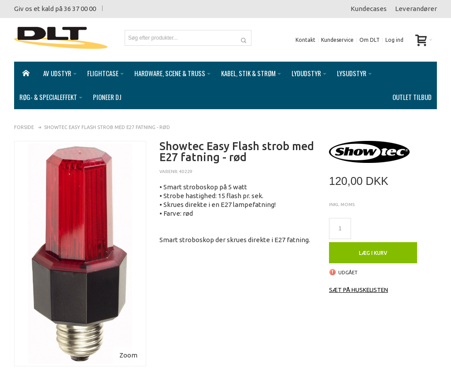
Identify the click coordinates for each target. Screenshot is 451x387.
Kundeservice (337, 40)
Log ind (394, 40)
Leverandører (416, 8)
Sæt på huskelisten (358, 281)
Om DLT (369, 40)
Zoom (128, 346)
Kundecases (369, 8)
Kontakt (305, 40)
